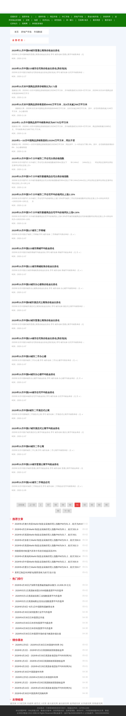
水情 (27, 20)
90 (58, 511)
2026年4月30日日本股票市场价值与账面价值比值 (38, 633)
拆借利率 (106, 17)
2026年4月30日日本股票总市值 (29, 617)
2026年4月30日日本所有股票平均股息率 (34, 623)
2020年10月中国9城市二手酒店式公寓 (31, 410)
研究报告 (58, 20)
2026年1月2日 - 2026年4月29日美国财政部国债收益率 (40, 682)
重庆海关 (108, 20)
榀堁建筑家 (75, 703)
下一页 (67, 511)
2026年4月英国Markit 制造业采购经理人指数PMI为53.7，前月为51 (46, 535)
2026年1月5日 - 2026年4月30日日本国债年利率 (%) (39, 645)
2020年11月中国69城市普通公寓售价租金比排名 (36, 50)
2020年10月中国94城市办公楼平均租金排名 (33, 374)
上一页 (32, 505)
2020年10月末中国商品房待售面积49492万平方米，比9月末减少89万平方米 (49, 104)
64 (99, 505)
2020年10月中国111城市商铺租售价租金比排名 (35, 266)
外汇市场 (65, 17)
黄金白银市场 (93, 17)
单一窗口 (69, 20)
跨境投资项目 (37, 23)
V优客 (44, 703)
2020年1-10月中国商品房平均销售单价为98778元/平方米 (40, 122)
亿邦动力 (13, 23)
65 (107, 505)
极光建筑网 (52, 703)
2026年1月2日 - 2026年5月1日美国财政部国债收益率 (39, 650)
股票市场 (25, 17)
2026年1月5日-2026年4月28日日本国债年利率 (36, 677)
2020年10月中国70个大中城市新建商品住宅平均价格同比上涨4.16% (45, 212)
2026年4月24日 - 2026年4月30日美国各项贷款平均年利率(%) (43, 655)
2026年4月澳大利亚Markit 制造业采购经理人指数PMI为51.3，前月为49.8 (48, 524)
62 (85, 505)
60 (70, 505)
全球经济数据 (55, 4)
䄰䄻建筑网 (97, 703)
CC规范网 (21, 703)
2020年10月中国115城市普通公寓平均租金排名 (35, 464)
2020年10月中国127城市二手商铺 (28, 230)
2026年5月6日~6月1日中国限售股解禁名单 (34, 606)
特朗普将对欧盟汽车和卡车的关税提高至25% (36, 551)
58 (56, 505)
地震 (36, 20)
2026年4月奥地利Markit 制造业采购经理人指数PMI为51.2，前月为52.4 (47, 556)
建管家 (13, 703)
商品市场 (53, 17)
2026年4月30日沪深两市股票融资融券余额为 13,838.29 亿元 (43, 585)
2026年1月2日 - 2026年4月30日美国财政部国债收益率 (40, 661)
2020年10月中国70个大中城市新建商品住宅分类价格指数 (40, 176)
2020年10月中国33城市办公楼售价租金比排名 (35, 284)
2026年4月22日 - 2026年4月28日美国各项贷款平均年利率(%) (43, 688)
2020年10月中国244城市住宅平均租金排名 (33, 392)
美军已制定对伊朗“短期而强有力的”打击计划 (35, 572)
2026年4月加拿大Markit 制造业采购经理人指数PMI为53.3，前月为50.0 (47, 540)
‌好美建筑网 (86, 703)
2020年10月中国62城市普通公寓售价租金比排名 (36, 320)
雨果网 (24, 23)
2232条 (21, 505)
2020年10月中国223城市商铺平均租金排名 (33, 248)
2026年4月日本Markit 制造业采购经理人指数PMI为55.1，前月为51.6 (46, 529)
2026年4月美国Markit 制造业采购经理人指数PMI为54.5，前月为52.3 (46, 545)
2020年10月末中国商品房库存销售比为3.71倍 (34, 86)
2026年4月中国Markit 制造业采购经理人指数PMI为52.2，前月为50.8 (46, 562)
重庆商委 (96, 20)
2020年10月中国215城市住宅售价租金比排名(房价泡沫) (39, 68)
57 (48, 505)
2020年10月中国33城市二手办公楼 (29, 356)
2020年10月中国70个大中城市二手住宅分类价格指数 (38, 158)
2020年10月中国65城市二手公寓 (28, 446)
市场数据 (38, 32)
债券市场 (41, 17)
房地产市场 (78, 17)
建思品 (37, 703)
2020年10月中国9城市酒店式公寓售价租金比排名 (36, 302)
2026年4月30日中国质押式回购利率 (31, 693)
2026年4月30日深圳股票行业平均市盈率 (33, 612)
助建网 (30, 703)
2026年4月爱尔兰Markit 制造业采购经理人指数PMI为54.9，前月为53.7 (47, 567)
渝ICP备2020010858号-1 (74, 713)
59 (63, 505)
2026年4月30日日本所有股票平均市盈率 (34, 628)
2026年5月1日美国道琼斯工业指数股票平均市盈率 (38, 596)
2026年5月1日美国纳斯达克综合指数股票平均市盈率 (39, 601)
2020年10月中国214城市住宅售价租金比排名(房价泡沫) (39, 338)
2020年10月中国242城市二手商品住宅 (31, 482)
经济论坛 (46, 20)
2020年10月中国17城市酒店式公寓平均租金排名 (36, 428)
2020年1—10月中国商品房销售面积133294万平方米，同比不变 (43, 140)
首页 (16, 32)
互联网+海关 (83, 20)
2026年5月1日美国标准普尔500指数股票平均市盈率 (39, 590)
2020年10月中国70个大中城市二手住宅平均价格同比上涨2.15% (43, 194)
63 (92, 505)
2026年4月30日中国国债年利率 (29, 672)
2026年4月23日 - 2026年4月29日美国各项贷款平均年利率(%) (43, 666)
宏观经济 (13, 17)
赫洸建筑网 (64, 703)
